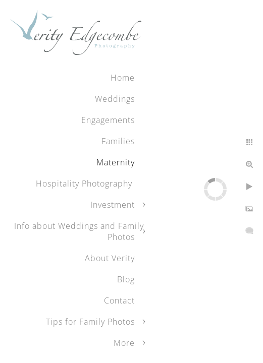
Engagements (108, 120)
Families (118, 141)
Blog (126, 279)
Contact (119, 300)
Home (123, 77)
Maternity (115, 162)
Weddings (115, 98)
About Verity (110, 258)
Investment (112, 204)
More (124, 342)
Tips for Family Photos (90, 321)
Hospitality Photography (85, 183)
